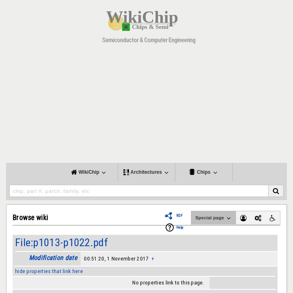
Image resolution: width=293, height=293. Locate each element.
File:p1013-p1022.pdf (61, 242)
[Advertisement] (146, 106)
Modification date (53, 258)
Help (179, 227)
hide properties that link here (49, 271)
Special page (213, 218)
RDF (179, 216)
